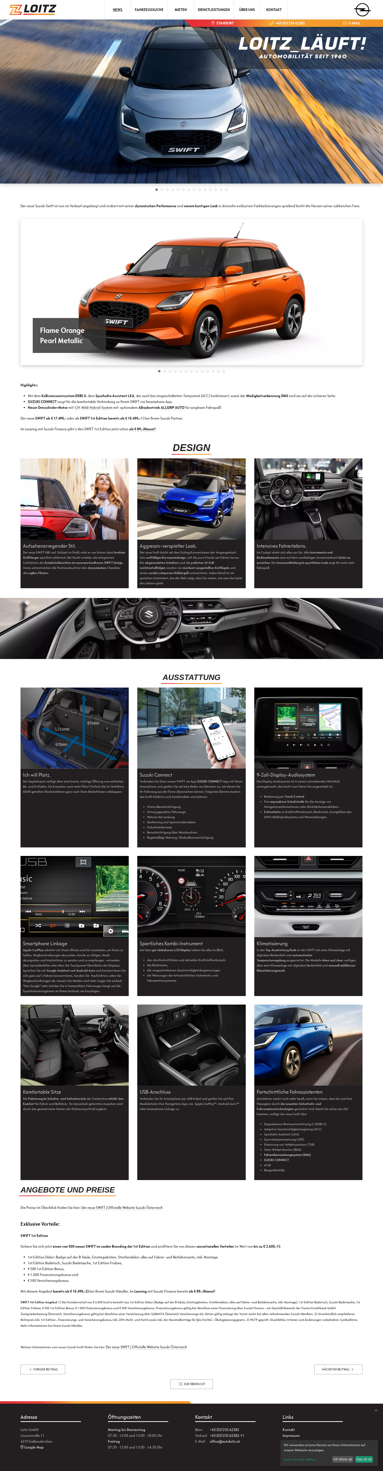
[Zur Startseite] (33, 10)
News (117, 9)
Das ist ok (364, 1459)
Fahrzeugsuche (149, 9)
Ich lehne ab (342, 1459)
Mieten (181, 9)
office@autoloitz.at (225, 1441)
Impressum (291, 1435)
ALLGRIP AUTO (172, 407)
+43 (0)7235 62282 (224, 1429)
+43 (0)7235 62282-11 (227, 1435)
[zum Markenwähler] (362, 8)
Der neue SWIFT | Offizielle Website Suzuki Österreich (122, 1207)
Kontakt (274, 9)
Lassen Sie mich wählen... (300, 1459)
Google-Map (32, 1447)
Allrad (143, 407)
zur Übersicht (191, 1384)
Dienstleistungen (214, 9)
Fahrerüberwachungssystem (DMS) (287, 1155)
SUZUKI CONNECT (42, 401)
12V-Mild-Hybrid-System (93, 407)
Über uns (247, 9)
